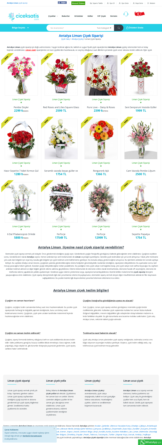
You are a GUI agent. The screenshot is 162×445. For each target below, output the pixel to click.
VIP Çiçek (101, 16)
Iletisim (151, 3)
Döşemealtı (117, 428)
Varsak (131, 434)
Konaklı (102, 431)
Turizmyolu (103, 434)
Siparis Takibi (96, 3)
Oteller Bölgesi (60, 434)
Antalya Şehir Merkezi (83, 428)
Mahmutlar (144, 431)
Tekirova (94, 434)
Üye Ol (111, 3)
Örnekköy (71, 434)
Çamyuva (97, 428)
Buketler (66, 16)
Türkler (112, 434)
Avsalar (98, 425)
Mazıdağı (153, 431)
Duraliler (136, 428)
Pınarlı (86, 434)
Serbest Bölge (86, 431)
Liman (136, 431)
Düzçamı (144, 428)
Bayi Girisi (138, 3)
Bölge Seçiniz (18, 27)
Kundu (109, 431)
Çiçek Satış (65, 39)
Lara (131, 431)
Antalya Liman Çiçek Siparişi (81, 35)
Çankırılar (106, 425)
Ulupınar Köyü (122, 434)
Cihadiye (135, 425)
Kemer (63, 431)
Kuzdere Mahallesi (120, 431)
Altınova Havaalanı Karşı (120, 425)
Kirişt (96, 431)
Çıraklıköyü (106, 428)
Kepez (70, 431)
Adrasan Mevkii (67, 428)
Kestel (77, 431)
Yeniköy (138, 434)
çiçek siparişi (17, 3)
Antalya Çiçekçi (78, 39)
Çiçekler (52, 16)
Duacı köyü (127, 428)
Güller (90, 16)
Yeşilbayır (147, 434)
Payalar (79, 434)
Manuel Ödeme (78, 3)
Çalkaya (142, 425)
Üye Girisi (124, 3)
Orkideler (78, 16)
